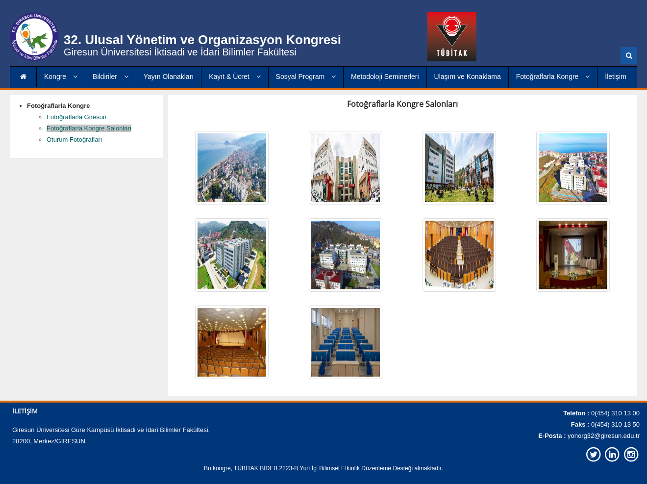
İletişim (615, 76)
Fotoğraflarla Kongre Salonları (89, 128)
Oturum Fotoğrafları (74, 139)
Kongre (60, 76)
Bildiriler (110, 76)
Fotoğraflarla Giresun (76, 117)
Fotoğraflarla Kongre (553, 76)
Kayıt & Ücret (234, 76)
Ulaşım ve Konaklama (467, 76)
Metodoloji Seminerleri (385, 76)
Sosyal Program (306, 76)
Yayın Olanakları (169, 76)
